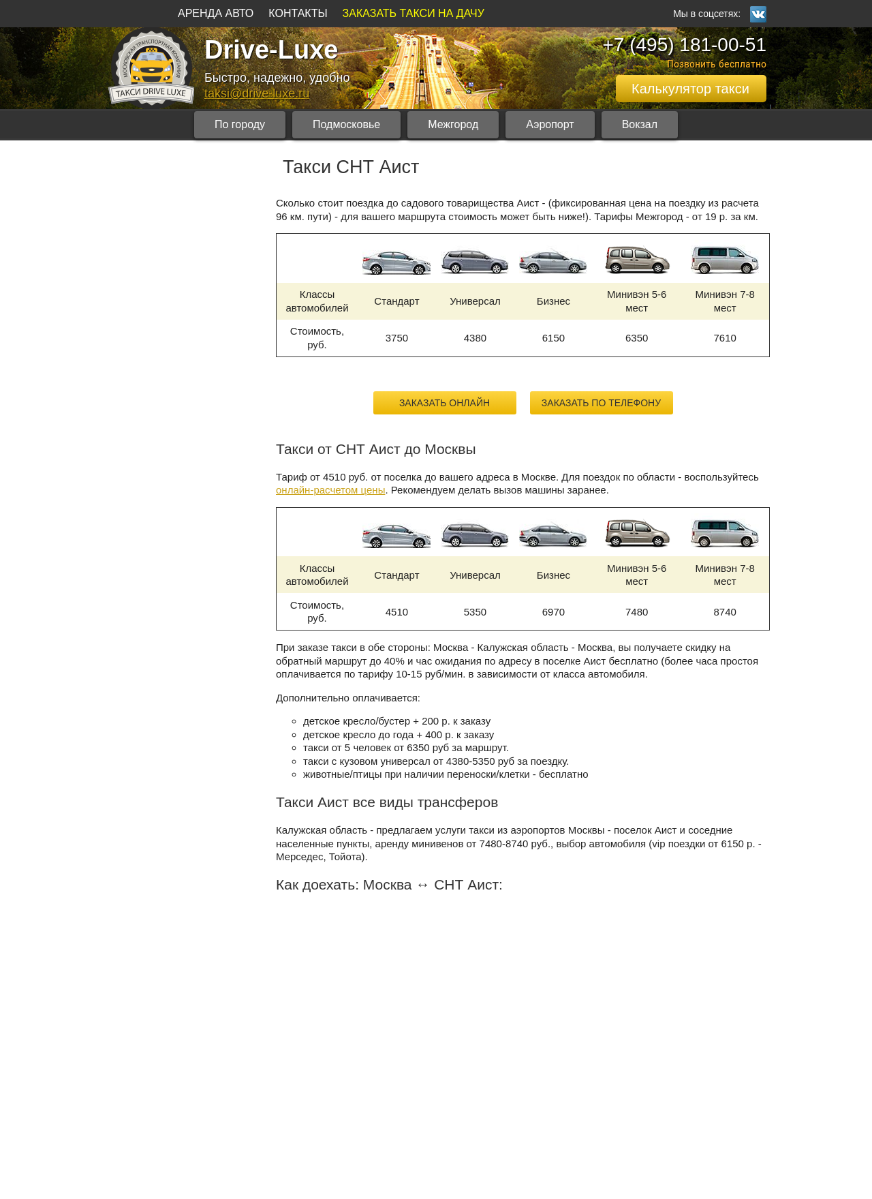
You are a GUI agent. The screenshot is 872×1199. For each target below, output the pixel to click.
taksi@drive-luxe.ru (256, 93)
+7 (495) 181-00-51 (684, 44)
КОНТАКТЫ (297, 13)
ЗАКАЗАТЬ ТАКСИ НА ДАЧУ (413, 13)
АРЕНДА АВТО (215, 13)
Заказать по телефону (601, 402)
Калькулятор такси (690, 88)
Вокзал (639, 124)
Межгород (453, 124)
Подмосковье (346, 124)
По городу (240, 124)
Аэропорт (550, 124)
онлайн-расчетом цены (330, 490)
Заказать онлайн (444, 402)
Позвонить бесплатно (716, 63)
